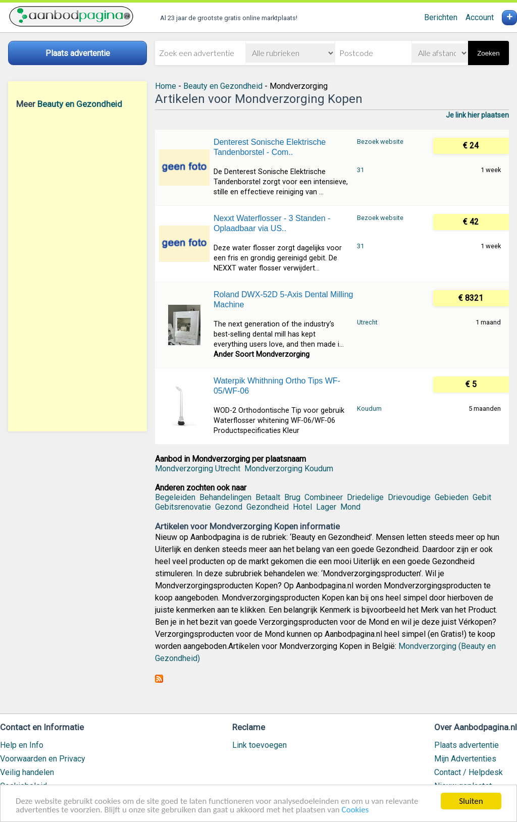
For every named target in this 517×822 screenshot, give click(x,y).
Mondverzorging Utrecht (197, 468)
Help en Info (21, 745)
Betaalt (267, 497)
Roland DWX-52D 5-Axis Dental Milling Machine (283, 299)
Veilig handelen (27, 772)
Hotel (302, 507)
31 (360, 170)
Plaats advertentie (466, 745)
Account (480, 17)
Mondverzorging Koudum (288, 468)
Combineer (323, 497)
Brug (292, 497)
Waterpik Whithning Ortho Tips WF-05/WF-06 (277, 385)
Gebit (482, 497)
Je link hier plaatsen (477, 115)
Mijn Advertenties (465, 758)
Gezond (228, 507)
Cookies (355, 810)
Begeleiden (175, 497)
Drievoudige (409, 497)
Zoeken (488, 53)
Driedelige (365, 497)
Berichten (440, 17)
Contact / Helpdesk (468, 772)
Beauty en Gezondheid (79, 104)
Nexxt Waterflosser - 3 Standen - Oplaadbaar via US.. (272, 223)
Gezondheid (267, 507)
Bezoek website (380, 141)
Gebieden (452, 497)
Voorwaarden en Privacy (42, 758)
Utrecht (367, 322)
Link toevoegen (259, 745)
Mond (350, 507)
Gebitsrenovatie (183, 507)
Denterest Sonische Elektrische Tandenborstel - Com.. (270, 147)
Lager (326, 507)
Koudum (369, 408)
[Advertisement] (77, 270)
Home (165, 86)
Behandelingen (225, 497)
